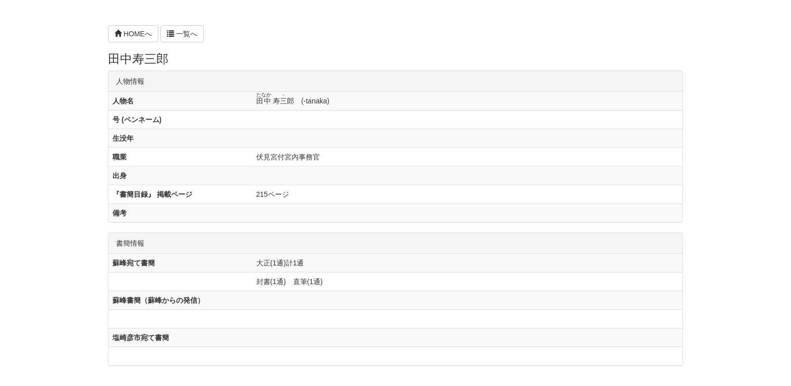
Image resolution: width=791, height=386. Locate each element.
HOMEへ (133, 34)
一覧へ (182, 34)
